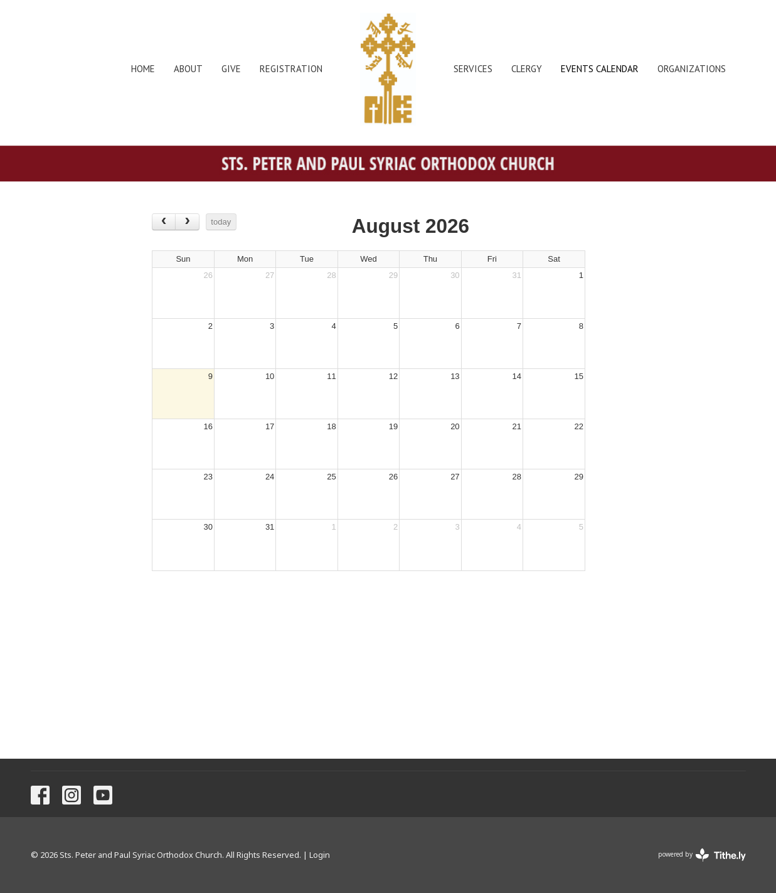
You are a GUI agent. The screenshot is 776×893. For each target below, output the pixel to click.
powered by (702, 855)
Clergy (526, 69)
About (188, 69)
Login (319, 854)
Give (231, 69)
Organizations (691, 69)
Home (143, 69)
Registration (291, 69)
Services (473, 69)
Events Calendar (600, 69)
